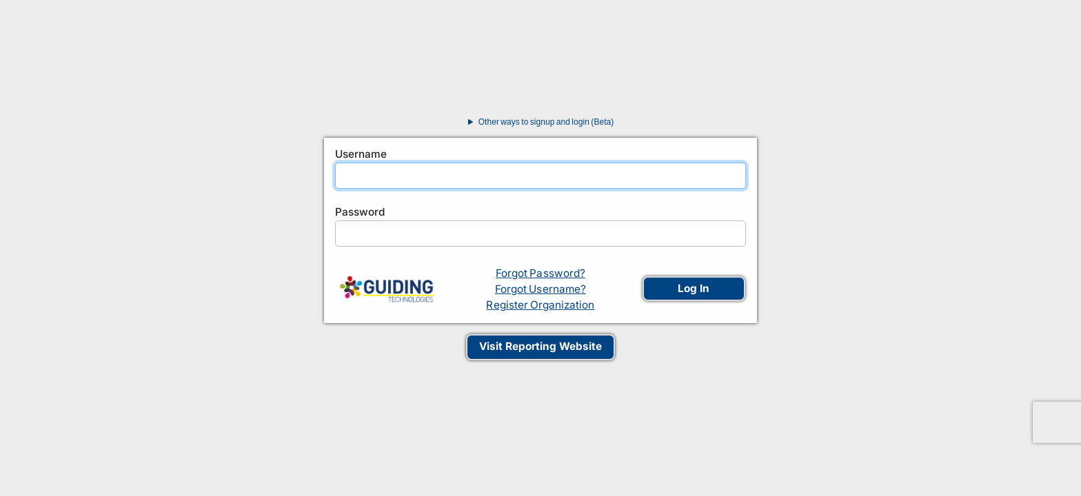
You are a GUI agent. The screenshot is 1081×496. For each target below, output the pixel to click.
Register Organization (540, 304)
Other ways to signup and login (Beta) (539, 122)
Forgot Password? (540, 273)
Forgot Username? (540, 289)
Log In (693, 288)
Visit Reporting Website (540, 346)
